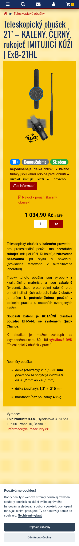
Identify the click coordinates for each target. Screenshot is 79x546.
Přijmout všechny (39, 527)
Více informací (23, 186)
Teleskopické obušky (29, 14)
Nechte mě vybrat (30, 515)
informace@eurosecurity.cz (28, 429)
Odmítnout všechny (40, 537)
